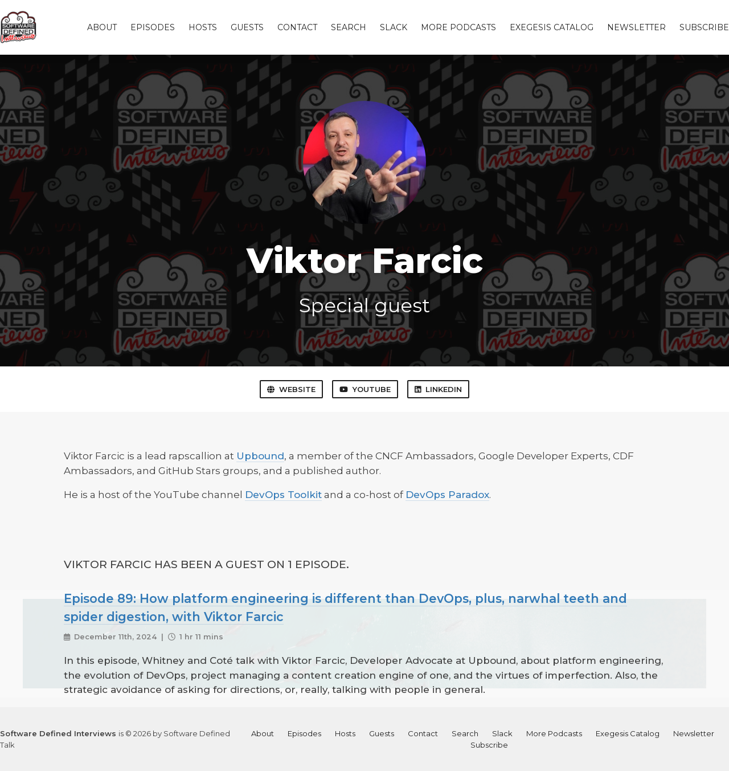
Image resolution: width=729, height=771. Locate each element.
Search (348, 27)
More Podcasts (458, 27)
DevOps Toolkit (283, 494)
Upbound (260, 456)
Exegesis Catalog (551, 27)
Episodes (152, 27)
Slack (393, 27)
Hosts (203, 27)
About (102, 27)
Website (291, 389)
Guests (247, 27)
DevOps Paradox (447, 494)
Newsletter (636, 27)
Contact (297, 27)
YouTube (365, 389)
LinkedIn (438, 389)
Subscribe (704, 27)
